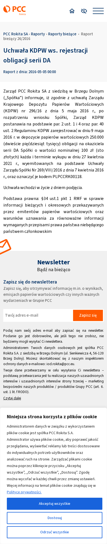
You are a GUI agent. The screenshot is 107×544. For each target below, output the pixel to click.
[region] (53, 476)
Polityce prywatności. (24, 492)
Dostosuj (55, 517)
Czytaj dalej (12, 398)
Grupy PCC (84, 386)
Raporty (38, 34)
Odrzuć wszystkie (54, 532)
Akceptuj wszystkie (54, 503)
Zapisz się (88, 315)
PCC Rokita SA (15, 34)
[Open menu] (98, 10)
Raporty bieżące (62, 34)
